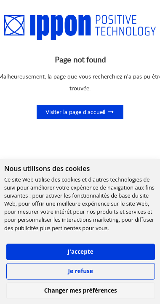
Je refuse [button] (80, 271)
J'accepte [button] (80, 251)
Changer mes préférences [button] (80, 290)
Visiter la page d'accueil (80, 112)
